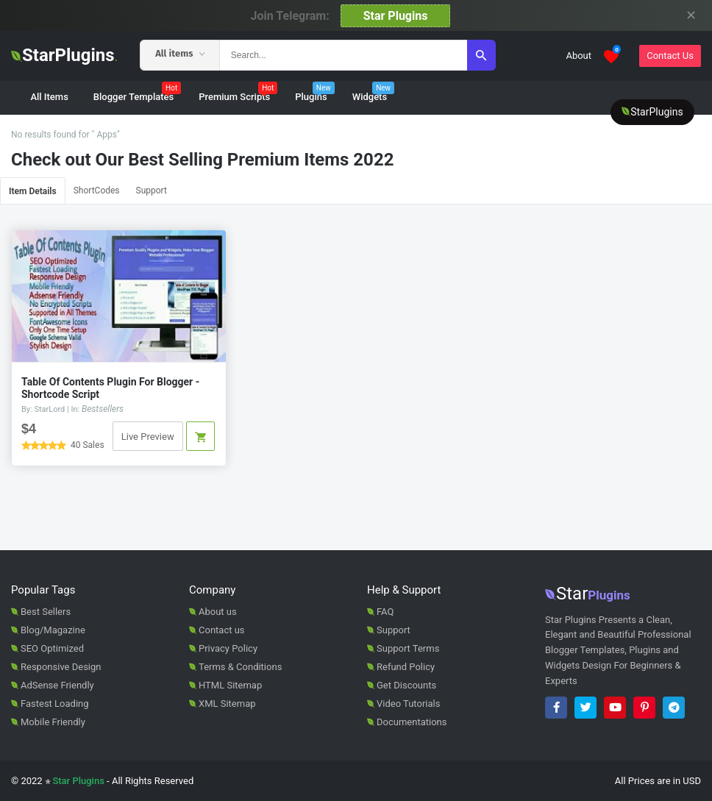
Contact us (222, 630)
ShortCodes (97, 190)
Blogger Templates (137, 92)
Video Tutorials (408, 703)
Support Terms (408, 648)
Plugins (314, 92)
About (578, 55)
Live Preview (147, 436)
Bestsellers (103, 409)
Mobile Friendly (53, 721)
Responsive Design (61, 666)
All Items (49, 96)
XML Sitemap (227, 703)
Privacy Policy (228, 648)
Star (587, 593)
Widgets (373, 92)
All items (179, 53)
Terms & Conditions (240, 666)
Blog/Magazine (53, 630)
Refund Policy (406, 666)
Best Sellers (46, 611)
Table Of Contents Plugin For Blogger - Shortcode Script (110, 388)
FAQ (385, 611)
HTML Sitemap (230, 685)
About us (218, 611)
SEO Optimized (52, 648)
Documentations (411, 721)
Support (151, 190)
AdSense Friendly (57, 685)
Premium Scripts (238, 92)
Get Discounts (406, 685)
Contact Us (670, 55)
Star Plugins (395, 16)
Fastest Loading (55, 703)
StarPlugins (64, 55)
